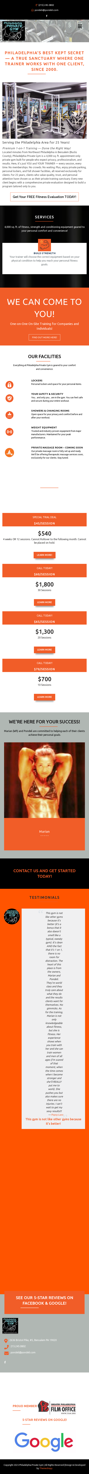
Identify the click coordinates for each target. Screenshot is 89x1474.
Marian (44, 831)
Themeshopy (45, 1468)
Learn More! (44, 555)
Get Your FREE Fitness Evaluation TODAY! (44, 197)
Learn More (44, 602)
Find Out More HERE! (44, 337)
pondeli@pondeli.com (44, 10)
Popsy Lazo (57, 1114)
